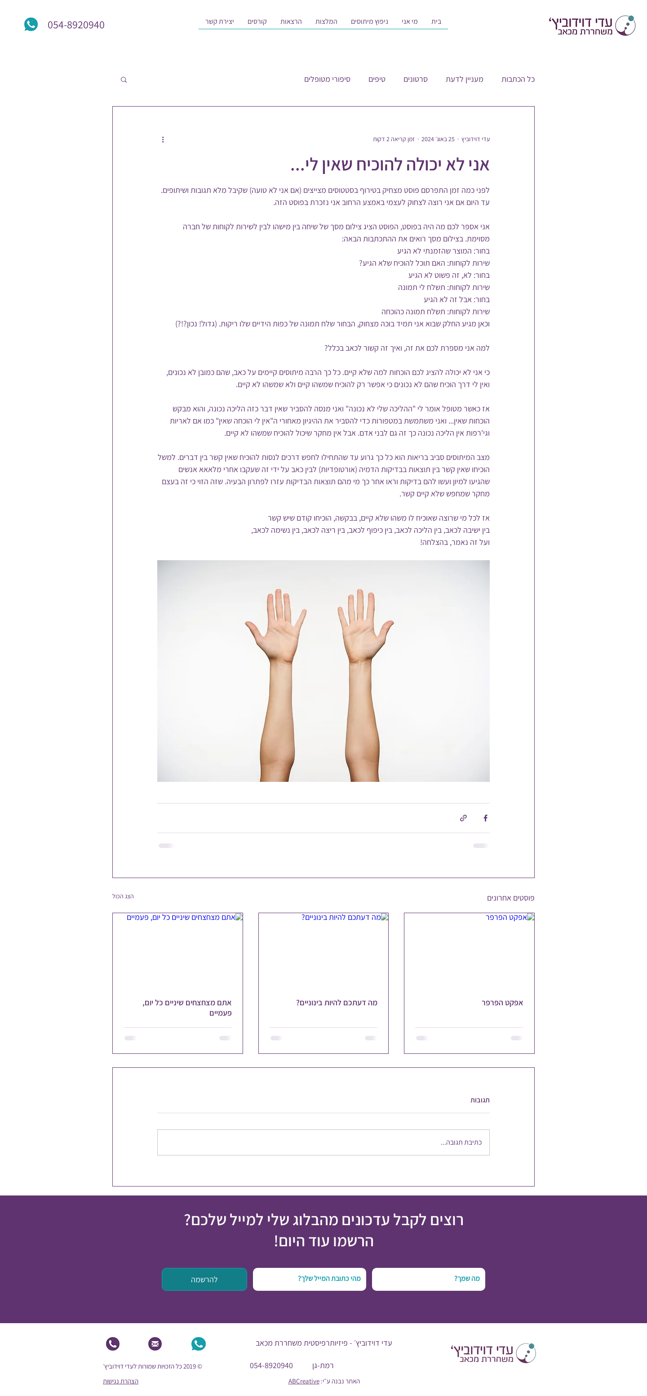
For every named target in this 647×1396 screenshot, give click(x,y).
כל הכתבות (518, 79)
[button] (410, 24)
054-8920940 (271, 1365)
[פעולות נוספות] (162, 139)
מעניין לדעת (464, 79)
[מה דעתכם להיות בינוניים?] (324, 949)
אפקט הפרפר (502, 1002)
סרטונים (415, 79)
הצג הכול (123, 896)
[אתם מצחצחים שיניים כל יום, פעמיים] (178, 949)
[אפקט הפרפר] (469, 949)
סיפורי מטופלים (327, 79)
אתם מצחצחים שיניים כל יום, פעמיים (187, 1007)
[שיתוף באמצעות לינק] (463, 818)
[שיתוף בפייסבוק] (485, 818)
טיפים (377, 79)
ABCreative (303, 1381)
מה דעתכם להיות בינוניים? (336, 1002)
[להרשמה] (204, 1279)
